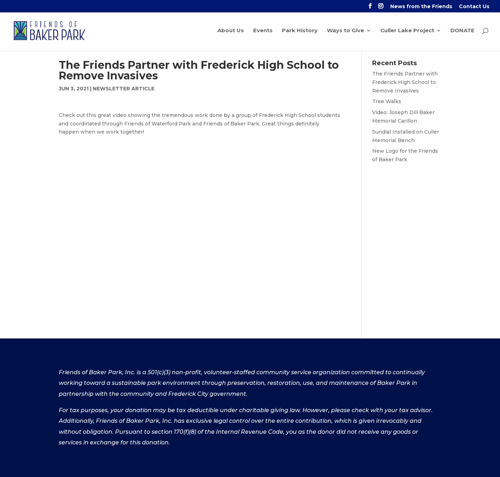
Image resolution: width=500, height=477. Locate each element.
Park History (300, 31)
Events (263, 31)
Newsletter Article (123, 88)
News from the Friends (421, 7)
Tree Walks (386, 101)
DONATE (462, 31)
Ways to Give (345, 31)
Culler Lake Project (407, 31)
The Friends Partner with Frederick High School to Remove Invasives (405, 82)
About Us (230, 31)
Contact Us (474, 7)
